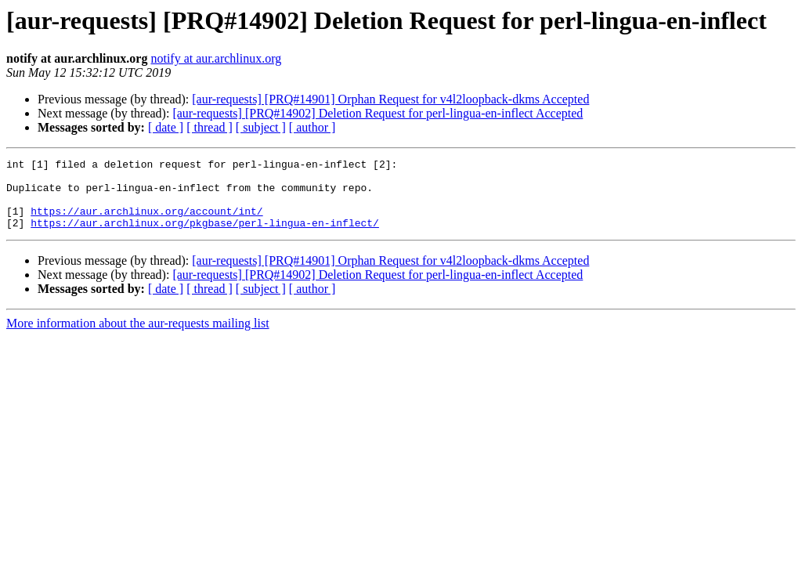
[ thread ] (209, 127)
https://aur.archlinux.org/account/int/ (146, 222)
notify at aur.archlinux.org (215, 58)
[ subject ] (261, 127)
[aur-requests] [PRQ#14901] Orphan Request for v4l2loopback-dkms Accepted (390, 99)
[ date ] (165, 127)
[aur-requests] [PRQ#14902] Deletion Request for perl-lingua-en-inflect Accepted (377, 113)
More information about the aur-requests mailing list (137, 337)
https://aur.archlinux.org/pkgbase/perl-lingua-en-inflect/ (205, 237)
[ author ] (312, 127)
